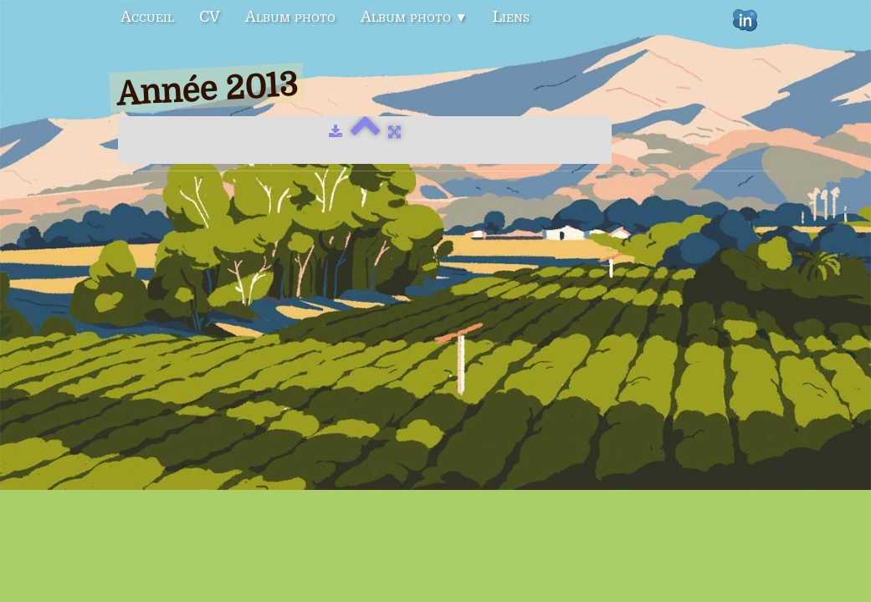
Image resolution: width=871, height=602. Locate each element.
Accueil (147, 16)
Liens (511, 16)
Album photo (290, 16)
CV (209, 16)
